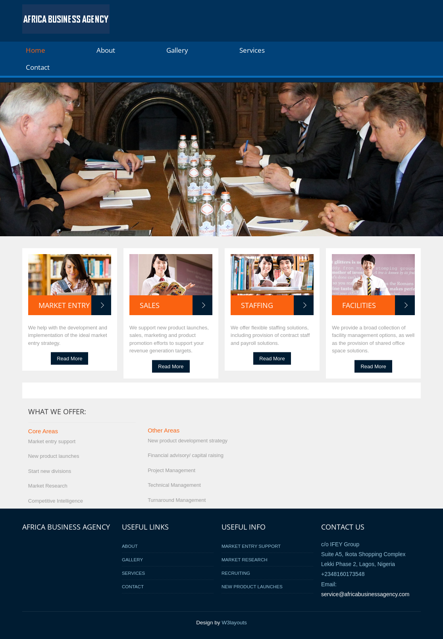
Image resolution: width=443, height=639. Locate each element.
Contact (38, 67)
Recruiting (236, 573)
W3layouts (234, 623)
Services (252, 50)
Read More (69, 359)
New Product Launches (252, 586)
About (105, 50)
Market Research (245, 559)
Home (35, 50)
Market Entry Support (251, 546)
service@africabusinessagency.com (365, 594)
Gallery (177, 50)
